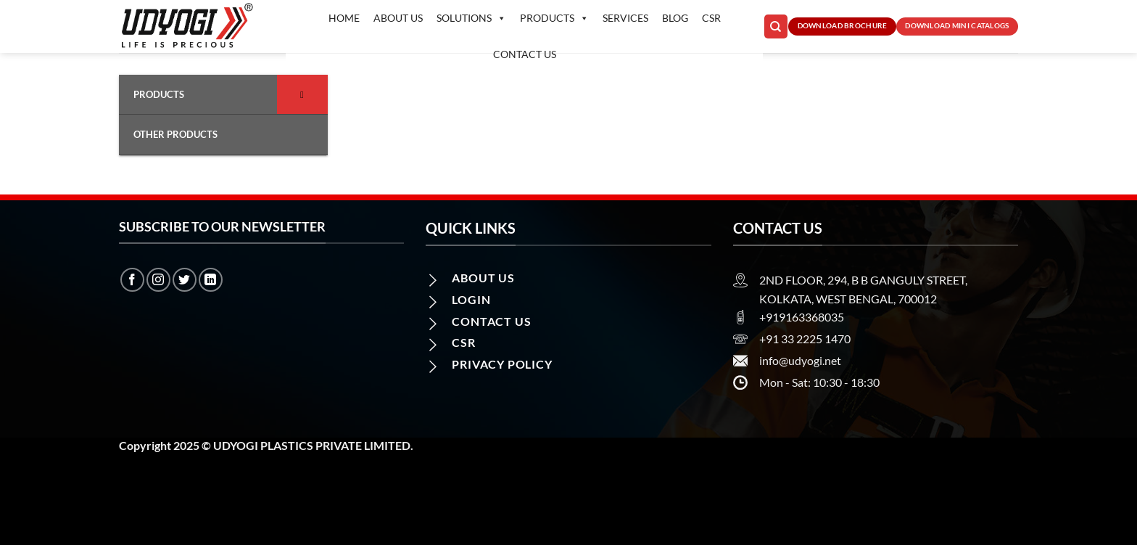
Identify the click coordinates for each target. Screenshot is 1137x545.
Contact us (524, 54)
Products (554, 18)
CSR (711, 18)
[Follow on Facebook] (132, 280)
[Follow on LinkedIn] (211, 280)
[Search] (775, 26)
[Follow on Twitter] (185, 280)
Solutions (471, 18)
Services (625, 18)
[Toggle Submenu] (302, 94)
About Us (398, 18)
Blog (675, 18)
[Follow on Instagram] (158, 280)
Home (344, 18)
